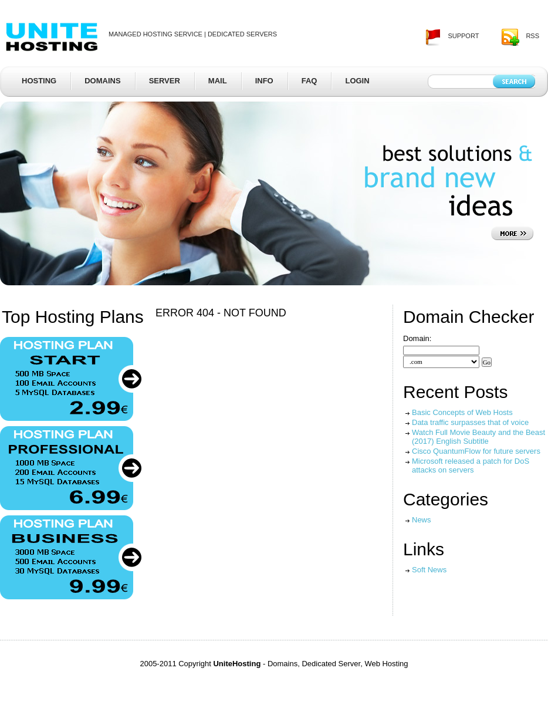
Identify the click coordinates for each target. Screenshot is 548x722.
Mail (217, 80)
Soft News (429, 569)
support (463, 35)
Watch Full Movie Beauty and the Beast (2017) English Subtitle (478, 437)
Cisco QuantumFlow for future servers (476, 451)
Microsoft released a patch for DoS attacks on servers (470, 465)
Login (357, 80)
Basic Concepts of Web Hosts (462, 412)
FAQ (309, 80)
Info (264, 80)
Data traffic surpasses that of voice (470, 422)
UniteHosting (52, 36)
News (421, 519)
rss (532, 35)
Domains (102, 80)
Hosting (39, 80)
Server (164, 80)
